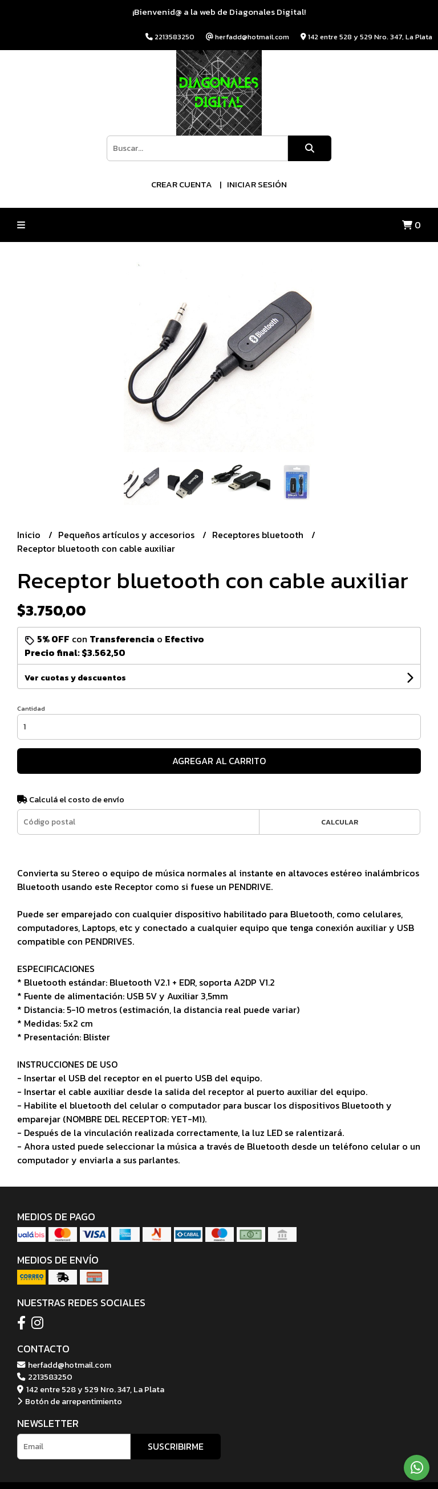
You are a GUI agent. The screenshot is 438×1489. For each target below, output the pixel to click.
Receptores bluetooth (259, 535)
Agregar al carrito (219, 761)
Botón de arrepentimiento (69, 1401)
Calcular (339, 822)
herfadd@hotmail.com (64, 1365)
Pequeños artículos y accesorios (127, 535)
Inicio (30, 535)
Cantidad (31, 708)
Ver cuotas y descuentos (75, 678)
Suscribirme (176, 1446)
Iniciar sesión (257, 184)
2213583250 (44, 1377)
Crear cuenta (181, 184)
